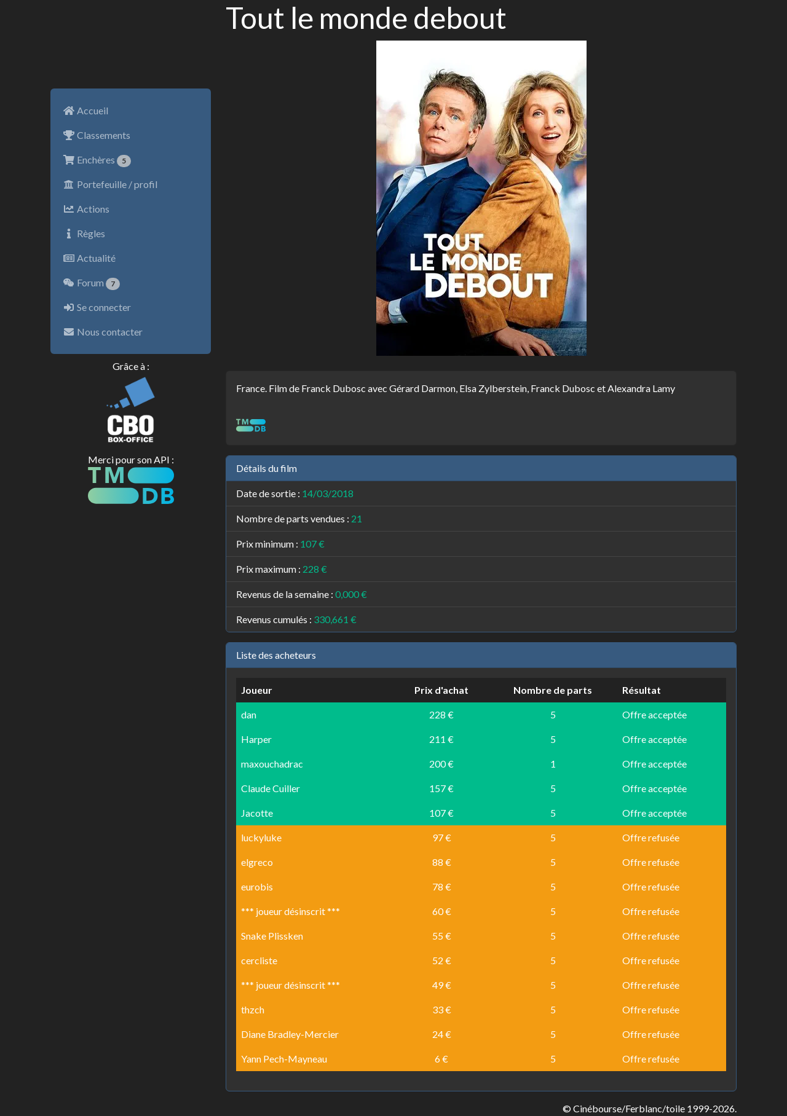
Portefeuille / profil (110, 184)
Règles (84, 233)
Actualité (89, 258)
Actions (86, 208)
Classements (96, 135)
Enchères (97, 160)
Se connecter (97, 307)
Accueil (85, 110)
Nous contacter (103, 331)
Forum (91, 283)
